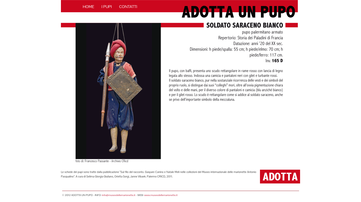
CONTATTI (128, 6)
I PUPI (107, 6)
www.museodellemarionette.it (160, 195)
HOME (88, 6)
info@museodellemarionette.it (118, 195)
